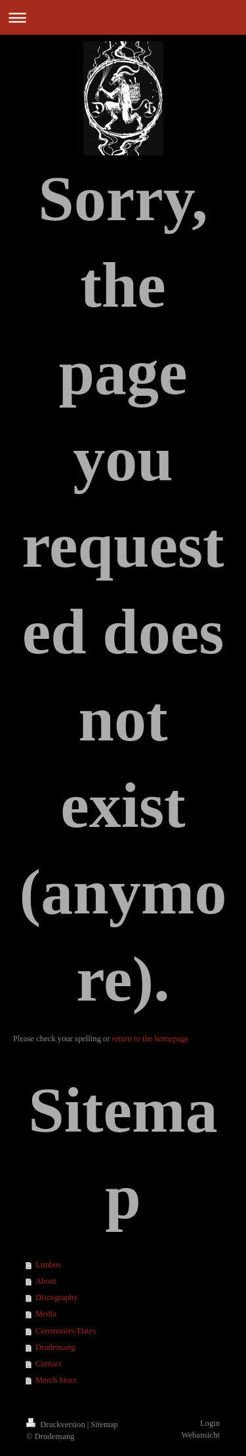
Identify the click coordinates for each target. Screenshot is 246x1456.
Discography (56, 1297)
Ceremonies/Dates (65, 1330)
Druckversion (56, 1424)
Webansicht (201, 1435)
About (45, 1281)
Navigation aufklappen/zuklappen (123, 17)
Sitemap (104, 1424)
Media (45, 1313)
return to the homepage (150, 1038)
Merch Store (56, 1380)
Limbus (47, 1264)
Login (210, 1423)
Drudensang (55, 1347)
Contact (48, 1363)
